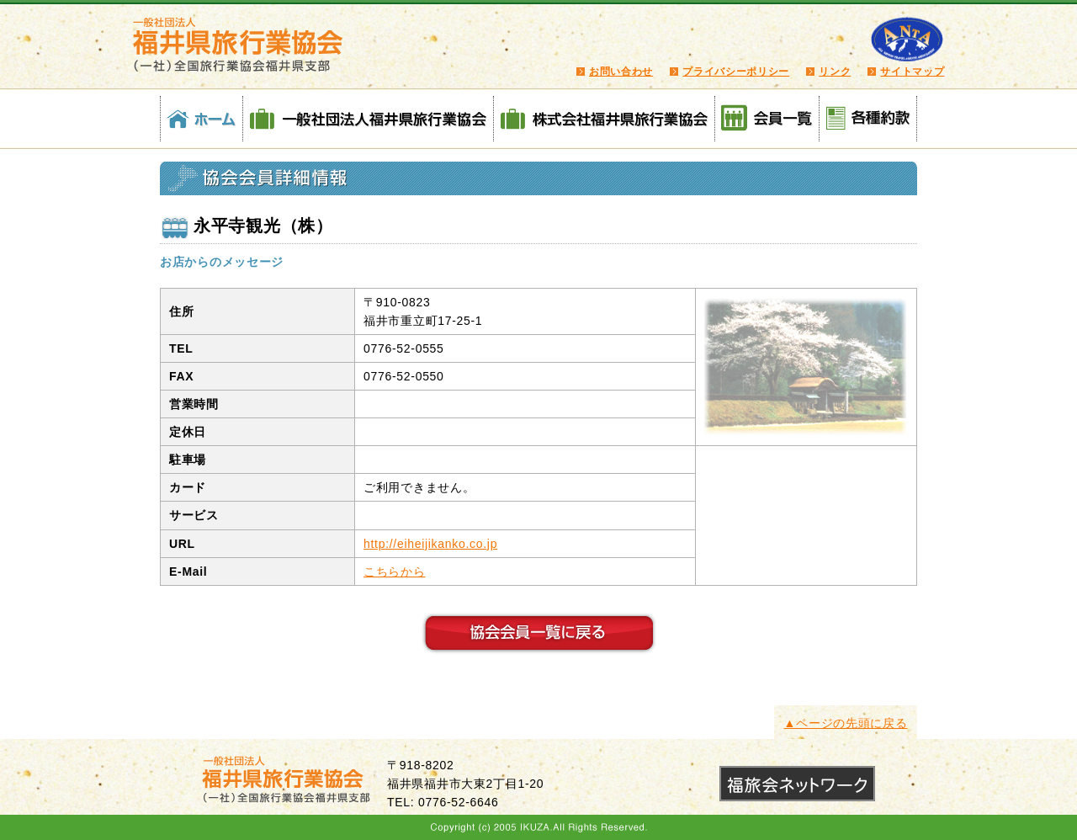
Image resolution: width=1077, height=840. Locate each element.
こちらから (394, 571)
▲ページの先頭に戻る (846, 723)
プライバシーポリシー (735, 71)
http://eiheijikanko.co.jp (430, 543)
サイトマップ (912, 71)
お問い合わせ (621, 71)
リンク (835, 71)
